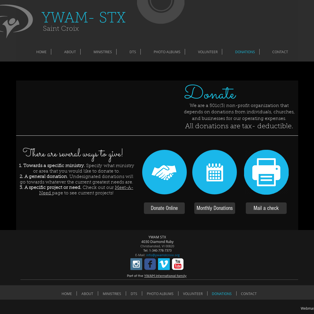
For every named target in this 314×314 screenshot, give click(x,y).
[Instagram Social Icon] (136, 264)
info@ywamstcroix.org (163, 255)
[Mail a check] (266, 208)
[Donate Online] (164, 208)
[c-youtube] (178, 264)
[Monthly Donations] (214, 208)
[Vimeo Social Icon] (164, 264)
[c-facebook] (150, 264)
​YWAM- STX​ (83, 19)
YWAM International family (165, 276)
